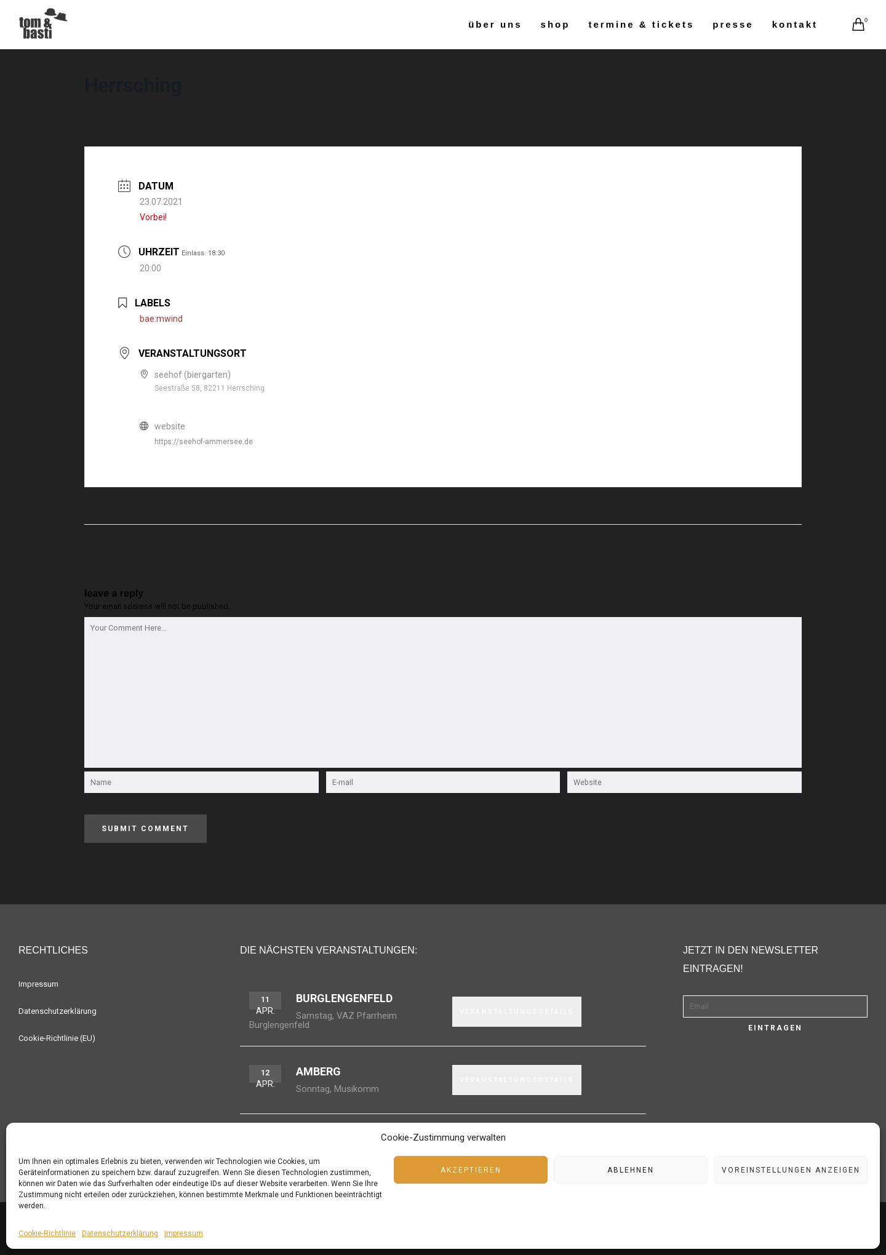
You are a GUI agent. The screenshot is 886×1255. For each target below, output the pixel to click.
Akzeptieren (471, 1170)
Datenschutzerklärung (120, 1233)
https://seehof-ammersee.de (203, 441)
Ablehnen (630, 1170)
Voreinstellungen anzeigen (791, 1170)
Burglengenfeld (344, 998)
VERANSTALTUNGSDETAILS (517, 1012)
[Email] (775, 1006)
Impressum (183, 1233)
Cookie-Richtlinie (47, 1233)
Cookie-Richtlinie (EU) (56, 1038)
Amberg (318, 1071)
